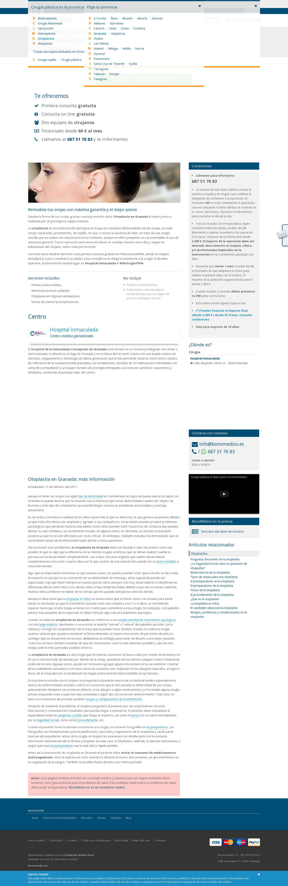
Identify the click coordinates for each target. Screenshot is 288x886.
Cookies (72, 840)
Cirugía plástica (59, 31)
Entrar (252, 3)
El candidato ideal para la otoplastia (213, 608)
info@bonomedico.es (218, 444)
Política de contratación (96, 840)
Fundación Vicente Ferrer (79, 855)
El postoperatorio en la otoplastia (212, 581)
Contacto (116, 818)
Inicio (35, 818)
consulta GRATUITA (144, 79)
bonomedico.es (38, 865)
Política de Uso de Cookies (124, 882)
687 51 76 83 (79, 139)
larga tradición (65, 624)
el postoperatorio (62, 746)
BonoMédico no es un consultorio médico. (97, 787)
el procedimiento (88, 720)
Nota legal (121, 840)
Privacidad (56, 840)
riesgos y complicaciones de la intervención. (116, 699)
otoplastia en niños (79, 599)
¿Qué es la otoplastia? (204, 599)
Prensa (101, 818)
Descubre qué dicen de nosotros (218, 531)
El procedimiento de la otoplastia (212, 595)
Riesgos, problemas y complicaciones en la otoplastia (218, 614)
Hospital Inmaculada (205, 358)
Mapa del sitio (141, 840)
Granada (40, 31)
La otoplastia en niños (204, 603)
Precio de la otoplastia (205, 590)
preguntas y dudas (71, 715)
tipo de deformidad (91, 496)
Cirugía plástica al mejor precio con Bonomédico (219, 477)
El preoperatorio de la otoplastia (211, 586)
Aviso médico (36, 840)
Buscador (87, 818)
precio (137, 715)
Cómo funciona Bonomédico (60, 818)
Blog (128, 818)
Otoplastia (79, 31)
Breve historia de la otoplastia (210, 572)
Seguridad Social (48, 720)
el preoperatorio (158, 727)
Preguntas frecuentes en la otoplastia (214, 559)
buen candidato (167, 561)
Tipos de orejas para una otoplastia (214, 577)
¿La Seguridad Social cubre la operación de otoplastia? (218, 566)
